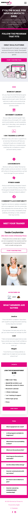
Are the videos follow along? (15, 465)
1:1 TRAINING (14, 508)
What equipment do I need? (15, 427)
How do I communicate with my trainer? (15, 472)
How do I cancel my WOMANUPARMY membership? (12, 490)
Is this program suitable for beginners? (15, 434)
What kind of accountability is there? (15, 443)
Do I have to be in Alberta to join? (15, 481)
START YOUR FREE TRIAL (14, 60)
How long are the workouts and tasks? (14, 457)
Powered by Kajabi (14, 505)
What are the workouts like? (15, 450)
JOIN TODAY (14, 408)
